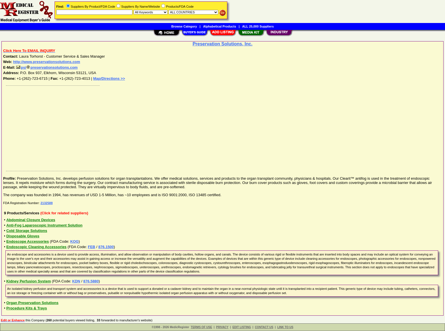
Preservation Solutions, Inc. (223, 43)
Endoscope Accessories (27, 241)
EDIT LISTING (241, 327)
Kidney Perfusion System (28, 281)
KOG (74, 241)
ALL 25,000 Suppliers (258, 26)
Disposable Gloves (22, 236)
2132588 (46, 203)
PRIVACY (222, 327)
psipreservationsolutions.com (47, 67)
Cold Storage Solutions (26, 231)
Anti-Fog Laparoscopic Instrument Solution (44, 225)
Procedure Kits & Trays (26, 308)
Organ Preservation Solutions (32, 303)
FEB (91, 247)
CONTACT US (264, 327)
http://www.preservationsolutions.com (46, 62)
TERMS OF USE (201, 327)
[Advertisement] (174, 127)
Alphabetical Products (219, 26)
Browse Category (184, 26)
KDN (76, 281)
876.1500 (106, 247)
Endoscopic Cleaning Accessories (36, 247)
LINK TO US (285, 327)
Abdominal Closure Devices (30, 220)
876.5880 (91, 281)
